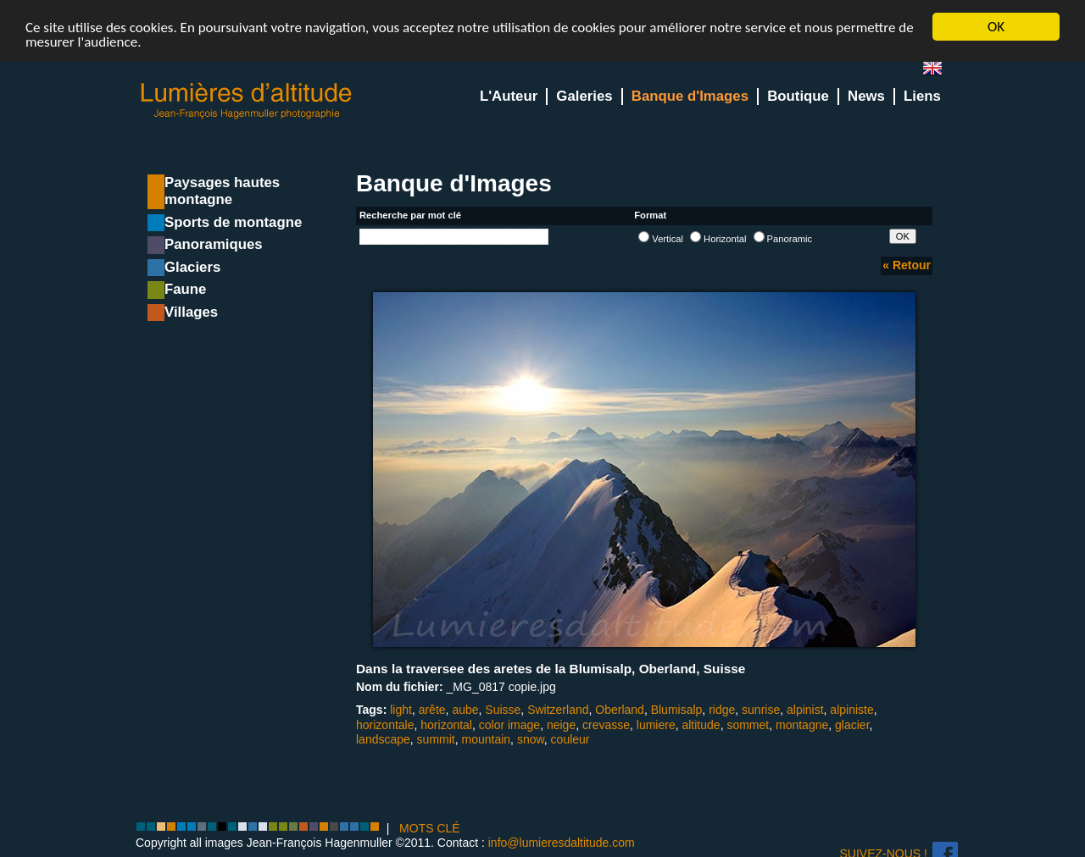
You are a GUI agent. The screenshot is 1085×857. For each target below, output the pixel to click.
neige (561, 724)
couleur (570, 739)
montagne (802, 724)
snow (530, 739)
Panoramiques (213, 244)
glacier (852, 724)
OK (996, 27)
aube (465, 709)
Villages (191, 312)
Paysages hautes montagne (222, 190)
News (866, 96)
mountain (486, 739)
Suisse (502, 709)
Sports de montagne (233, 222)
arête (432, 709)
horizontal (446, 724)
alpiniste (851, 709)
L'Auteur (508, 96)
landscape (383, 739)
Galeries (584, 96)
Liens (922, 96)
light (401, 709)
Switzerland (557, 709)
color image (509, 724)
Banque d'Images (690, 96)
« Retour (906, 265)
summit (436, 739)
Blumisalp (677, 709)
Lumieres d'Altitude (247, 101)
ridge (722, 709)
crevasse (606, 724)
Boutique (798, 96)
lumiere (656, 724)
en (939, 72)
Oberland (619, 709)
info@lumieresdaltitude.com (561, 842)
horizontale (385, 724)
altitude (701, 724)
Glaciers (192, 267)
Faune (185, 289)
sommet (747, 724)
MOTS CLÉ (429, 828)
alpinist (805, 709)
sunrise (761, 709)
